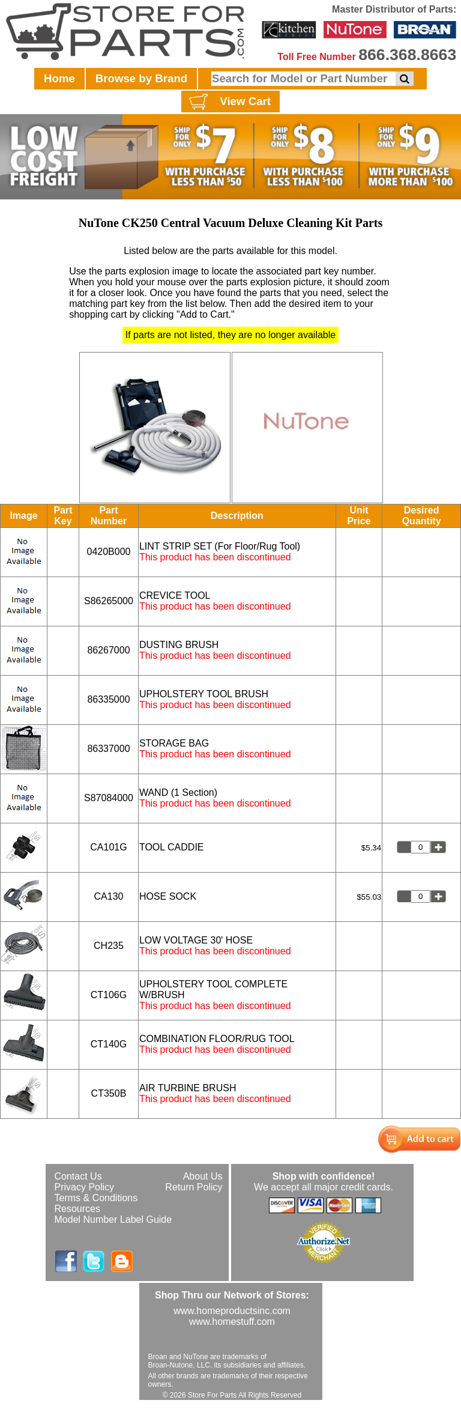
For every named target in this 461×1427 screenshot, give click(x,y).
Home (59, 78)
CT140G (109, 1044)
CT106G (109, 995)
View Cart (228, 102)
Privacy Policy (85, 1187)
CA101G (108, 847)
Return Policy (193, 1187)
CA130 (109, 896)
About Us (203, 1176)
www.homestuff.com (232, 1321)
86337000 (108, 749)
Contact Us (78, 1176)
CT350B (109, 1093)
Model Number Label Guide (113, 1219)
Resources (77, 1209)
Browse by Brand (141, 78)
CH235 (109, 946)
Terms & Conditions (96, 1198)
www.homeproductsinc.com (232, 1311)
